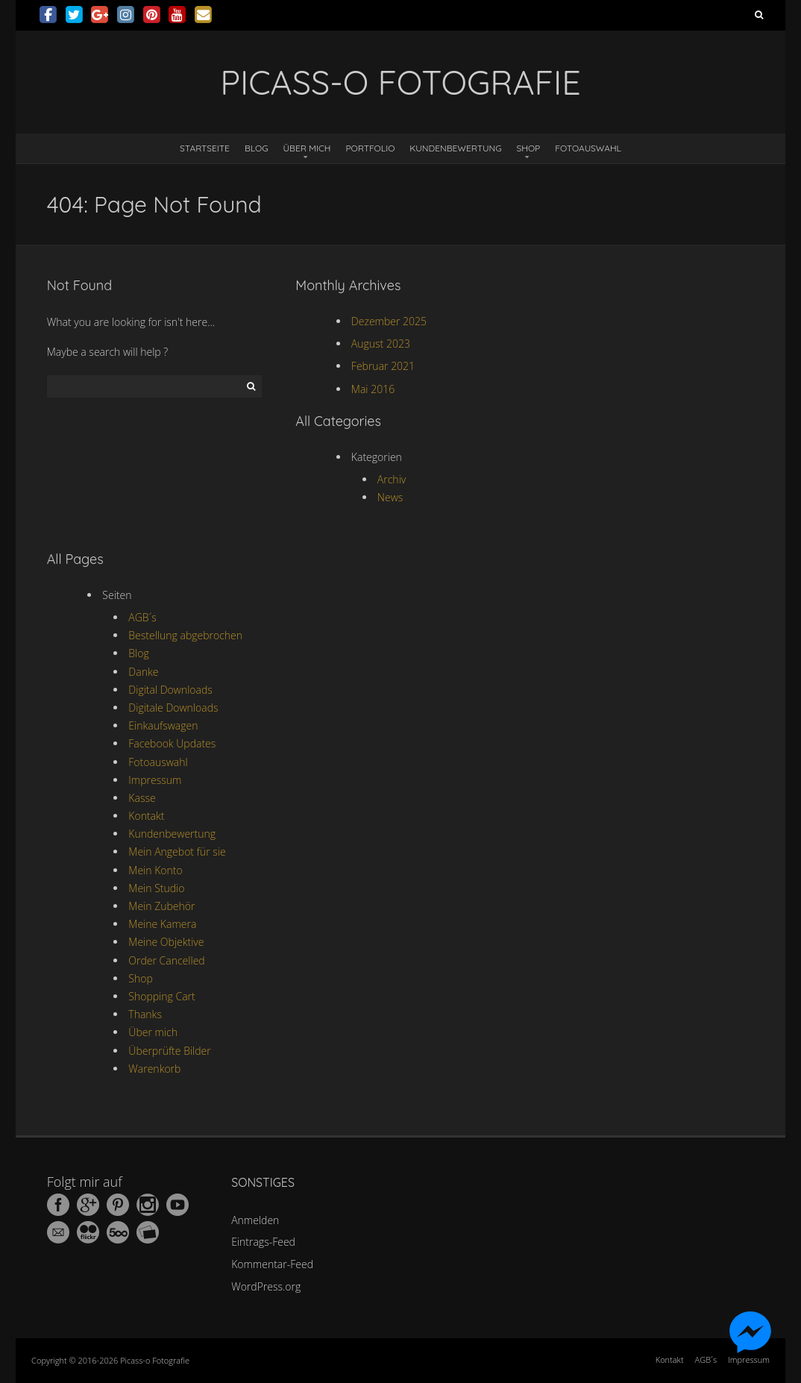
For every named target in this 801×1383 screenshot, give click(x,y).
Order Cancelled (166, 960)
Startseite (205, 148)
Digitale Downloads (173, 707)
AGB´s (142, 617)
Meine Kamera (162, 924)
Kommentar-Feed (272, 1264)
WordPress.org (266, 1286)
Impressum (154, 780)
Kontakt (146, 816)
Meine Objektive (166, 942)
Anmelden (255, 1220)
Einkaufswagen (163, 725)
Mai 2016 (373, 389)
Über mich (307, 148)
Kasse (141, 798)
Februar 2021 (383, 366)
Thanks (145, 1014)
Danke (143, 672)
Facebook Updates (172, 743)
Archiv (391, 479)
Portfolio (370, 148)
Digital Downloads (170, 690)
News (390, 497)
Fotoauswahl (588, 148)
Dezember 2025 (389, 321)
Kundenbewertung (455, 148)
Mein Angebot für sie (176, 851)
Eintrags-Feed (263, 1242)
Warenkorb (154, 1068)
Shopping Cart (161, 996)
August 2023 (380, 343)
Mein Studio (156, 888)
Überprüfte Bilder (169, 1051)
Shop (529, 148)
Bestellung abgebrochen (185, 635)
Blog (256, 148)
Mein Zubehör (161, 906)
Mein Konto (155, 870)
